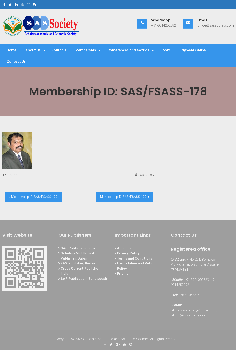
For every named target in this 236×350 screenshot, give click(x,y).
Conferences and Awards (128, 50)
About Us (33, 50)
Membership (85, 50)
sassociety (146, 174)
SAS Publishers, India (78, 249)
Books (165, 50)
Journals (59, 50)
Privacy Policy (128, 254)
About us (124, 249)
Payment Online (193, 50)
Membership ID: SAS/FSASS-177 (34, 197)
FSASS (13, 175)
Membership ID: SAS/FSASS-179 (123, 197)
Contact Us (16, 61)
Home (11, 50)
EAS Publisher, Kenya (78, 264)
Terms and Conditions (134, 259)
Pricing (122, 275)
